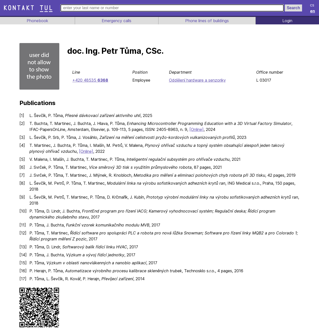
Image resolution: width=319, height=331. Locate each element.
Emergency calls (116, 20)
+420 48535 (89, 80)
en (312, 10)
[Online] (199, 129)
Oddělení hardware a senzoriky (197, 80)
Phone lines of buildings (206, 20)
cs (312, 4)
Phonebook (37, 20)
